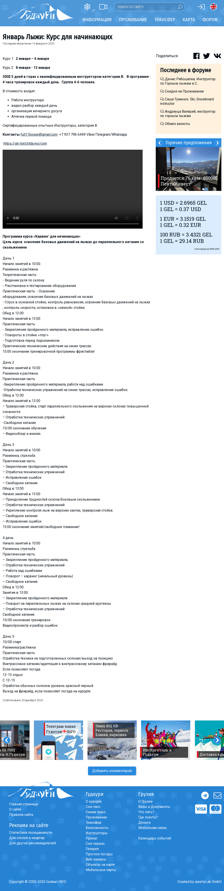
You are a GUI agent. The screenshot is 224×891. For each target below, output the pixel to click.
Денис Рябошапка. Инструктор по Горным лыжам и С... (187, 81)
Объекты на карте (100, 865)
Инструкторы (97, 833)
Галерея (92, 849)
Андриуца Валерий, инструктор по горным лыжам (187, 113)
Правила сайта (21, 815)
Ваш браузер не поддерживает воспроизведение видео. (73, 189)
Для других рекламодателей (32, 843)
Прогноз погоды (99, 854)
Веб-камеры (96, 859)
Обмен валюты (175, 124)
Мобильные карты (101, 870)
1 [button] (203, 189)
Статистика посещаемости (30, 833)
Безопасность (97, 828)
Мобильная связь (152, 828)
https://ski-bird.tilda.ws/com (25, 143)
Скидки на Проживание (182, 91)
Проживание (96, 817)
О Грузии (145, 801)
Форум (210, 20)
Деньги (144, 822)
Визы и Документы (154, 807)
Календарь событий (154, 838)
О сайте (15, 809)
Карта (189, 20)
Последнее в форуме (185, 70)
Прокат (92, 838)
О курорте (94, 801)
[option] (188, 169)
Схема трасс (96, 812)
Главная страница (23, 804)
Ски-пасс (93, 807)
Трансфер (94, 822)
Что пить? (146, 812)
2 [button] (207, 189)
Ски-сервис (95, 843)
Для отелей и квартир (27, 838)
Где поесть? (148, 817)
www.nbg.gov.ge (202, 249)
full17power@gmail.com (39, 134)
